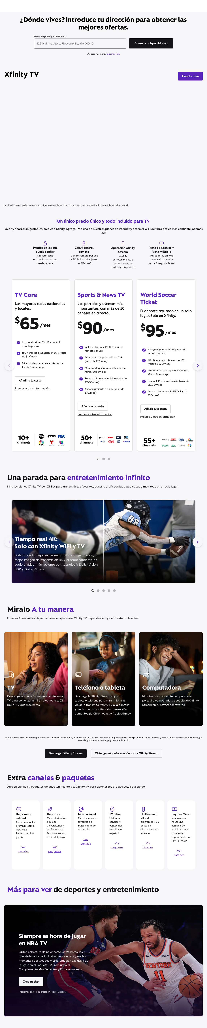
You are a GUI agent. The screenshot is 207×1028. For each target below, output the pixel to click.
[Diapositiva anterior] (9, 366)
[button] (98, 459)
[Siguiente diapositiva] (198, 366)
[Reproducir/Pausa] (188, 193)
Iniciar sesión (113, 53)
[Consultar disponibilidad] (151, 43)
